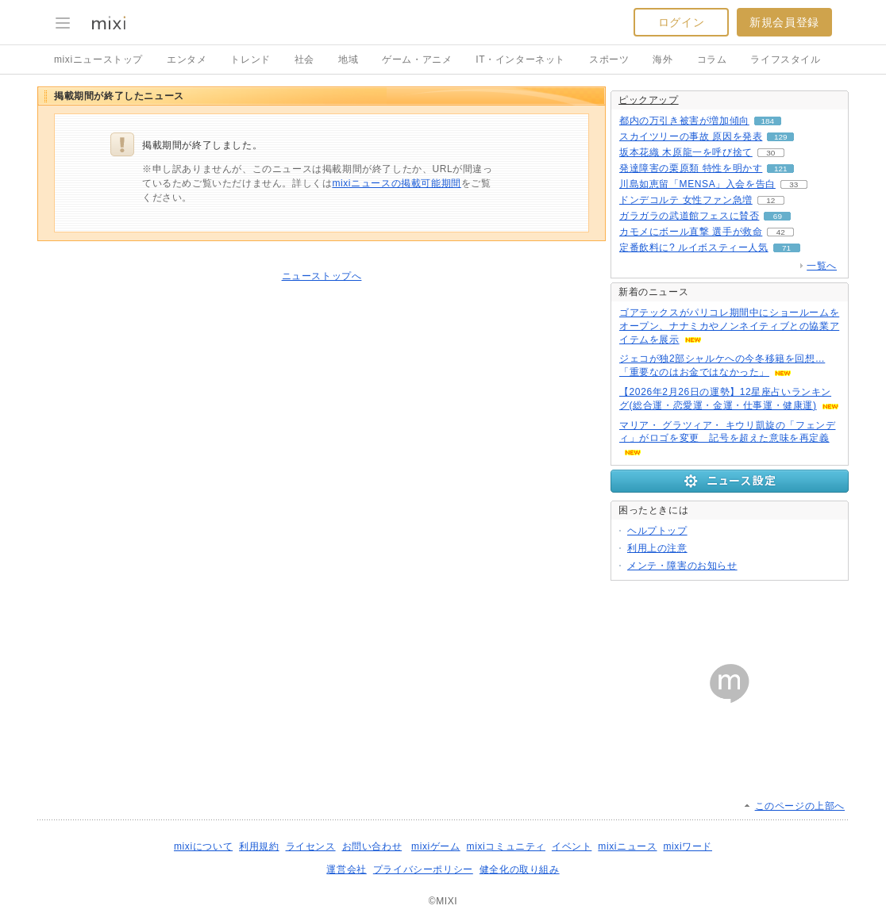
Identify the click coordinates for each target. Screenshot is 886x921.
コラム (712, 59)
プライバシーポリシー (423, 869)
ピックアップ (648, 100)
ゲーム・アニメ (417, 59)
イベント (571, 846)
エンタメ (186, 59)
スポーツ (609, 59)
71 (786, 248)
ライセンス (311, 846)
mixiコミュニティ (506, 846)
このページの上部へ (800, 806)
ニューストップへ (322, 276)
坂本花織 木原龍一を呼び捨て (686, 152)
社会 (304, 59)
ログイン (681, 22)
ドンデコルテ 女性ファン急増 (686, 199)
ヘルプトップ (657, 530)
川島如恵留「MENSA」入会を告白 (697, 184)
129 (781, 136)
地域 (348, 59)
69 (777, 216)
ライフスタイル (785, 59)
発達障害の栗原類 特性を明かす (690, 168)
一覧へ (822, 265)
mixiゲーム (435, 846)
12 (770, 200)
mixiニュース (627, 846)
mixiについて (203, 846)
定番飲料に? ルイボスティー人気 (694, 247)
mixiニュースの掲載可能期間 (396, 183)
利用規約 (259, 846)
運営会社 (346, 869)
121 (781, 168)
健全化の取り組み (520, 869)
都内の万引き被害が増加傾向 (684, 120)
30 (770, 152)
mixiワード (687, 846)
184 (768, 121)
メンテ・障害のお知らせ (682, 565)
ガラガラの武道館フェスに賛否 (689, 215)
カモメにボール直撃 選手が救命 (690, 231)
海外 (662, 59)
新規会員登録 (784, 22)
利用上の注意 (657, 548)
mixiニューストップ (98, 59)
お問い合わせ (372, 846)
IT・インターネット (520, 59)
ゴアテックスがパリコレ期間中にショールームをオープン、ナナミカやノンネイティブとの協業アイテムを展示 (729, 326)
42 (780, 232)
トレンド (250, 59)
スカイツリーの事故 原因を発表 (690, 136)
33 (793, 184)
